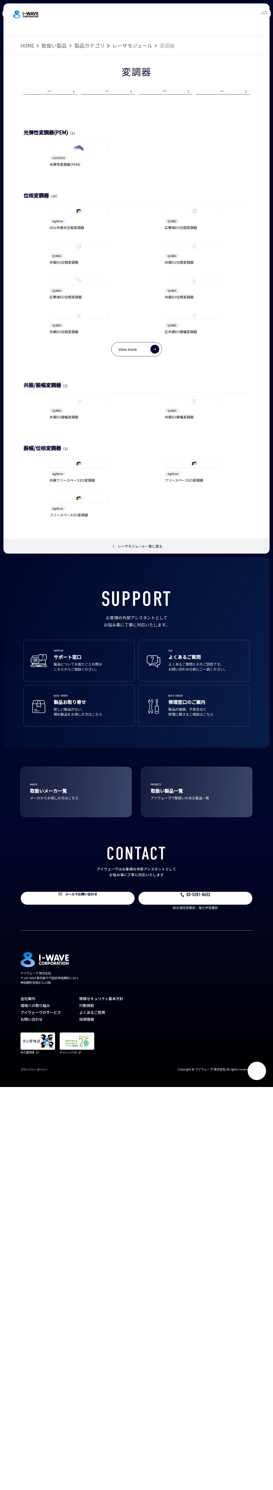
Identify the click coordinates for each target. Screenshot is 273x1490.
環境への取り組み (35, 1408)
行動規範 (86, 1408)
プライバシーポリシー (34, 1472)
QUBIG (171, 325)
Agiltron (57, 325)
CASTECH (58, 211)
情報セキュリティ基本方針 (101, 1401)
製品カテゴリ (89, 45)
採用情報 (86, 1422)
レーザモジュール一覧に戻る (136, 949)
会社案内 (28, 1401)
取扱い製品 (54, 45)
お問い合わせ (32, 1422)
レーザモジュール (132, 45)
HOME (27, 45)
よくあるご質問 (92, 1415)
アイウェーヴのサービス (41, 1415)
